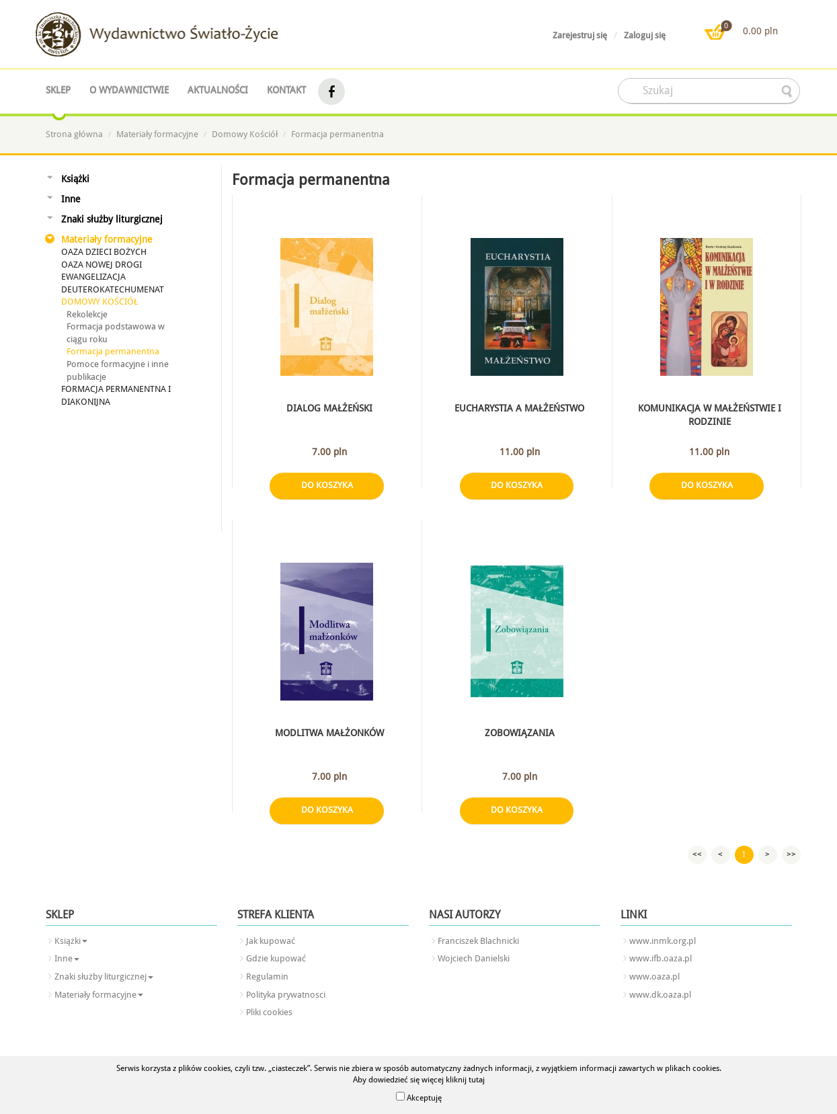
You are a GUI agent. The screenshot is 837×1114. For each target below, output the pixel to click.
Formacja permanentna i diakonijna (116, 395)
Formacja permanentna (337, 134)
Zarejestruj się (580, 35)
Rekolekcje (87, 314)
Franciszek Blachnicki (478, 941)
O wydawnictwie (129, 90)
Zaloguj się (645, 35)
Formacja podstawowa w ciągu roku (116, 332)
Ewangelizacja (93, 277)
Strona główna (74, 134)
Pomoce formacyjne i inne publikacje (118, 370)
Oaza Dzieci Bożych (104, 252)
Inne (71, 199)
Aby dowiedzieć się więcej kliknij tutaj (419, 1079)
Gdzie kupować (276, 958)
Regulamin (267, 976)
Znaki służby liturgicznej (112, 219)
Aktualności (218, 90)
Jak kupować (270, 941)
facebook (331, 92)
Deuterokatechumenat (112, 289)
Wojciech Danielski (474, 958)
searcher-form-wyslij (788, 91)
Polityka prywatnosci (285, 995)
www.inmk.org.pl (662, 941)
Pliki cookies (269, 1012)
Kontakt (286, 90)
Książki (75, 178)
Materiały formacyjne (157, 134)
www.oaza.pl (654, 976)
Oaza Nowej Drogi (101, 265)
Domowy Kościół (245, 134)
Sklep (58, 90)
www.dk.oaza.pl (660, 995)
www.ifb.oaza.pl (660, 958)
